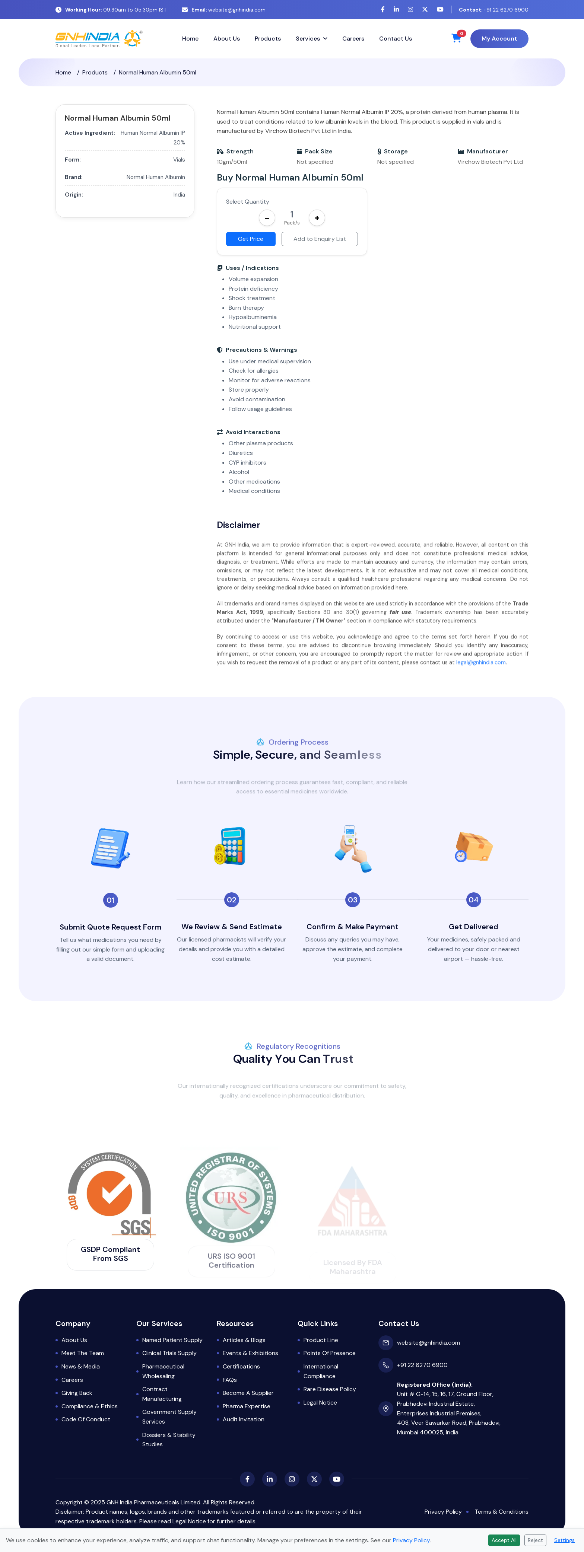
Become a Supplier (248, 1393)
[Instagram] (410, 9)
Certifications (241, 1366)
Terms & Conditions (502, 1512)
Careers (353, 38)
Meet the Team (82, 1353)
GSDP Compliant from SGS (110, 1254)
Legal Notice (320, 1402)
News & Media (80, 1366)
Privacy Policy (443, 1512)
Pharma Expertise (246, 1406)
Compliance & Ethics (89, 1406)
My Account (499, 38)
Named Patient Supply (172, 1340)
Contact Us (395, 38)
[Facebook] (383, 9)
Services (308, 38)
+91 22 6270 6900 (494, 9)
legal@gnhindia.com (481, 674)
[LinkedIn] (396, 9)
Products (268, 38)
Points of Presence (330, 1353)
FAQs (230, 1380)
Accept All (504, 1540)
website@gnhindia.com (224, 9)
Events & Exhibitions (250, 1353)
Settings (564, 1540)
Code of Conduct (85, 1419)
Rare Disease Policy (330, 1389)
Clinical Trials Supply (169, 1353)
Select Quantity (247, 201)
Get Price (250, 239)
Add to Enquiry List (319, 239)
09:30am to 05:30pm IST (110, 9)
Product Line (321, 1340)
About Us (226, 38)
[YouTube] (440, 9)
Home (190, 38)
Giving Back (76, 1393)
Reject (535, 1540)
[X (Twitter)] (425, 9)
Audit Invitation (243, 1419)
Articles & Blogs (244, 1340)
